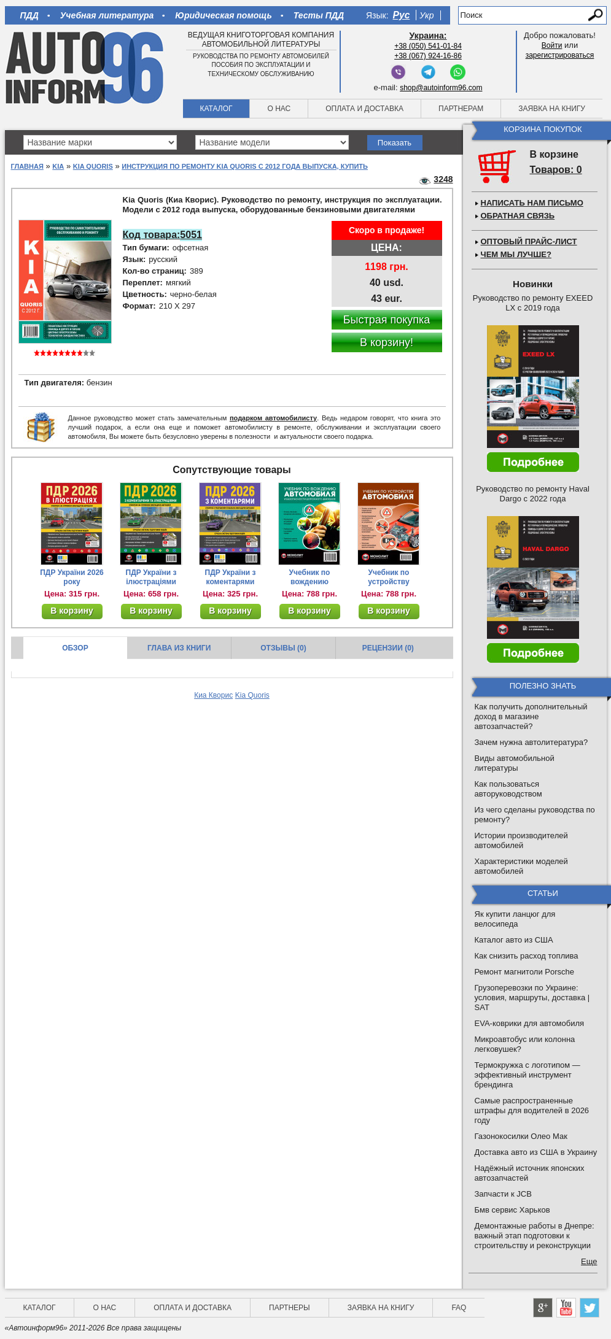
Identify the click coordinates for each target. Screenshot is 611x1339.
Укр (426, 15)
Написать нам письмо (532, 202)
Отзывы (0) (283, 648)
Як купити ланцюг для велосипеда (515, 918)
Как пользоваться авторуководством (508, 788)
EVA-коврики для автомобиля (530, 1023)
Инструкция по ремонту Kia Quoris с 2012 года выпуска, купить (245, 166)
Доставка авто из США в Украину (536, 1152)
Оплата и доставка (364, 108)
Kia (58, 166)
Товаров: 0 (556, 169)
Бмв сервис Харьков (512, 1209)
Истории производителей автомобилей (521, 840)
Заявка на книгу (551, 108)
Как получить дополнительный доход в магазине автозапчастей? (531, 716)
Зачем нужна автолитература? (531, 742)
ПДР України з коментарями (230, 577)
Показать (394, 142)
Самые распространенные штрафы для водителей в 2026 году (532, 1110)
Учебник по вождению (309, 577)
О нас (278, 108)
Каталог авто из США (514, 939)
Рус (401, 15)
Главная (27, 166)
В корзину (71, 610)
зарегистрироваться (560, 55)
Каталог (216, 108)
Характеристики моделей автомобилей (521, 866)
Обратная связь (518, 215)
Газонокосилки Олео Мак (521, 1136)
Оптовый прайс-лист (529, 241)
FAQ (458, 1307)
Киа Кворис (213, 695)
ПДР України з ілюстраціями (151, 577)
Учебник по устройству (388, 577)
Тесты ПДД (319, 15)
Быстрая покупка (386, 320)
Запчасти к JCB (503, 1193)
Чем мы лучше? (516, 254)
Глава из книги (179, 648)
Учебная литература (107, 15)
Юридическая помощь (223, 15)
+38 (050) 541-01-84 (428, 46)
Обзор (75, 648)
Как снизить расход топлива (526, 955)
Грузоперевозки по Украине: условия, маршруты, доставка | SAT (532, 997)
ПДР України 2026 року (72, 577)
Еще (589, 1261)
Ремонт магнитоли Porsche (525, 971)
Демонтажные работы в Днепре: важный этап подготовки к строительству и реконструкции (534, 1235)
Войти (552, 45)
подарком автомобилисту (273, 418)
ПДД (29, 15)
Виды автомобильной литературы (515, 763)
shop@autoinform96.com (441, 87)
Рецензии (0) (388, 648)
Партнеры (289, 1307)
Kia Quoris (93, 166)
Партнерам (460, 108)
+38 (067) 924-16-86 (428, 56)
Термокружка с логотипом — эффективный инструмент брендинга (527, 1074)
